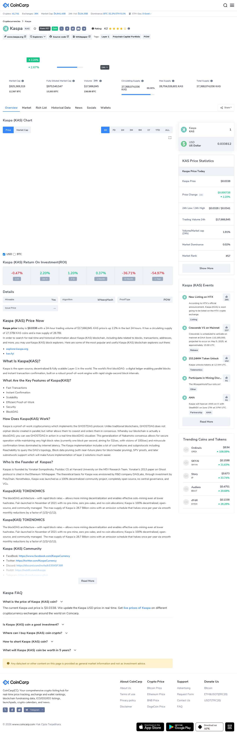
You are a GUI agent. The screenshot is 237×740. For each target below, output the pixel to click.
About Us (125, 688)
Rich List (41, 108)
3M (131, 130)
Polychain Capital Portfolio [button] (126, 36)
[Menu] (232, 5)
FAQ (180, 706)
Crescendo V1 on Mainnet (200, 328)
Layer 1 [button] (105, 36)
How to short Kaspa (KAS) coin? (28, 641)
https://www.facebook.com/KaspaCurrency (44, 556)
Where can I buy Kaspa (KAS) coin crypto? (35, 633)
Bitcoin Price (154, 688)
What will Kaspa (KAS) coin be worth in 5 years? (39, 650)
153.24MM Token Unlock (200, 358)
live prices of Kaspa (137, 608)
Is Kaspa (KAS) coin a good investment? (33, 624)
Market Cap (22, 130)
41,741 (15, 13)
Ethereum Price (156, 694)
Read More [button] (87, 581)
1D (105, 130)
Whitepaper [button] (82, 37)
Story (194, 474)
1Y (148, 130)
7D (114, 130)
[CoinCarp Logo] (17, 5)
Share (225, 107)
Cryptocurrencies (11, 21)
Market (26, 108)
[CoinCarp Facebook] (12, 709)
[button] (67, 29)
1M (122, 130)
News (78, 108)
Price (8, 130)
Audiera (196, 487)
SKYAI (195, 461)
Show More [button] (206, 268)
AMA (188, 397)
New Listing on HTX (197, 297)
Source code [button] (59, 37)
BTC (19, 254)
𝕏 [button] (62, 28)
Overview (11, 108)
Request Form (185, 694)
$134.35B (83, 13)
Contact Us (183, 700)
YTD (158, 130)
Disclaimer (126, 706)
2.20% (33, 60)
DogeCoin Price (156, 706)
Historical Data (61, 108)
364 (36, 13)
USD (9, 254)
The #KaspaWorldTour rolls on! (205, 384)
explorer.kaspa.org (17, 349)
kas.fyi (10, 353)
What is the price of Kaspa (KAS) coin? (33, 602)
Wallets (106, 108)
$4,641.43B (60, 13)
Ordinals (196, 448)
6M (140, 130)
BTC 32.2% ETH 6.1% (114, 13)
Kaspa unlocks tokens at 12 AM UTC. (208, 364)
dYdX (194, 500)
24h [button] (104, 67)
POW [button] (146, 36)
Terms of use (127, 694)
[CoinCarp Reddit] (19, 709)
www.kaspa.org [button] (15, 37)
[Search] (225, 5)
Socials (91, 108)
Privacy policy (128, 700)
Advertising (183, 688)
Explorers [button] (38, 37)
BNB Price (153, 700)
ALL (167, 130)
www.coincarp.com (23, 724)
